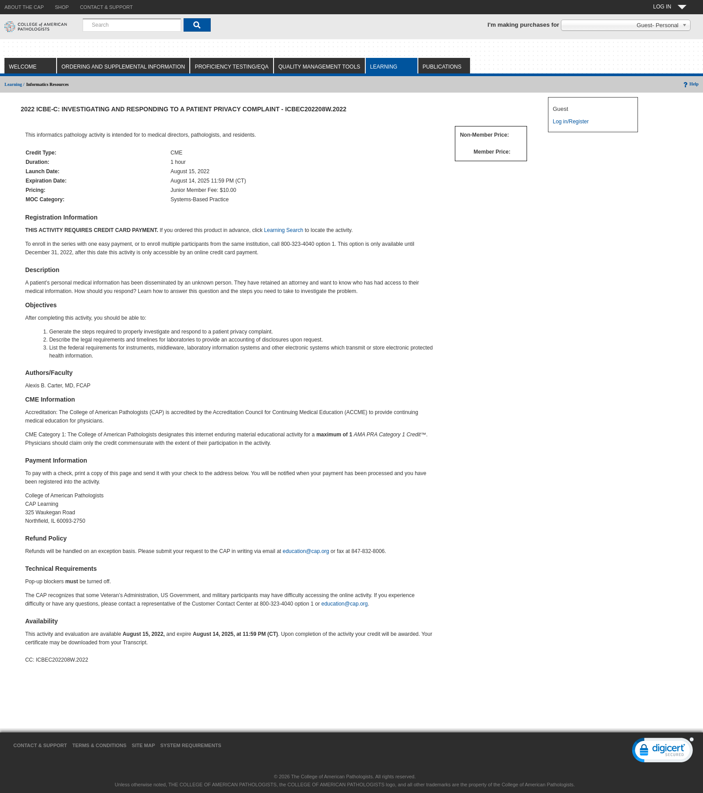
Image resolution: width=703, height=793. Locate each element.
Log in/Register (571, 121)
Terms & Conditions (99, 745)
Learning (383, 67)
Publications (442, 67)
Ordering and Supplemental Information (123, 67)
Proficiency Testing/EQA (232, 67)
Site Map (143, 745)
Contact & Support (40, 745)
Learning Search (283, 230)
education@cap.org (306, 551)
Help (690, 83)
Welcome (23, 67)
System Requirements (190, 745)
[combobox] (131, 25)
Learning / (14, 84)
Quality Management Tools (319, 67)
